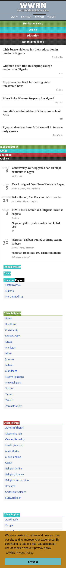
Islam (8, 353)
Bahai (8, 318)
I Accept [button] (33, 561)
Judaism (9, 365)
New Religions (13, 382)
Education (33, 35)
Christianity (11, 330)
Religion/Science (14, 474)
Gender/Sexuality (15, 439)
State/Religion (13, 497)
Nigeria (9, 291)
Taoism (9, 394)
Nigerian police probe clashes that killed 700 (36, 225)
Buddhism (11, 324)
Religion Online (14, 468)
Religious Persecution (17, 480)
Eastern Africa (13, 285)
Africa (33, 29)
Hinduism (10, 347)
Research (10, 486)
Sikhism (9, 388)
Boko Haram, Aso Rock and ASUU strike (36, 197)
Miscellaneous (13, 456)
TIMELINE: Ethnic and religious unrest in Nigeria (37, 211)
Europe (9, 525)
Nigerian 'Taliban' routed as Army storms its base (37, 241)
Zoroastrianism (13, 406)
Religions (26, 17)
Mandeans (11, 371)
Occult (8, 462)
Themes (52, 17)
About (14, 17)
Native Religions (14, 376)
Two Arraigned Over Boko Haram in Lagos (38, 184)
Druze (8, 341)
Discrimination (13, 433)
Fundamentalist (33, 23)
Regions (39, 17)
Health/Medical (14, 445)
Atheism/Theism (14, 427)
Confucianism (12, 336)
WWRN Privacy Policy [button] (19, 552)
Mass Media (12, 451)
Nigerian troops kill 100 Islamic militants (36, 252)
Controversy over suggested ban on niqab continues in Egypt (37, 169)
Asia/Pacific (11, 519)
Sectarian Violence (15, 492)
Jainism (9, 359)
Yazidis (9, 400)
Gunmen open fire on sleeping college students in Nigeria (27, 67)
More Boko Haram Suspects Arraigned (28, 98)
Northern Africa (14, 296)
